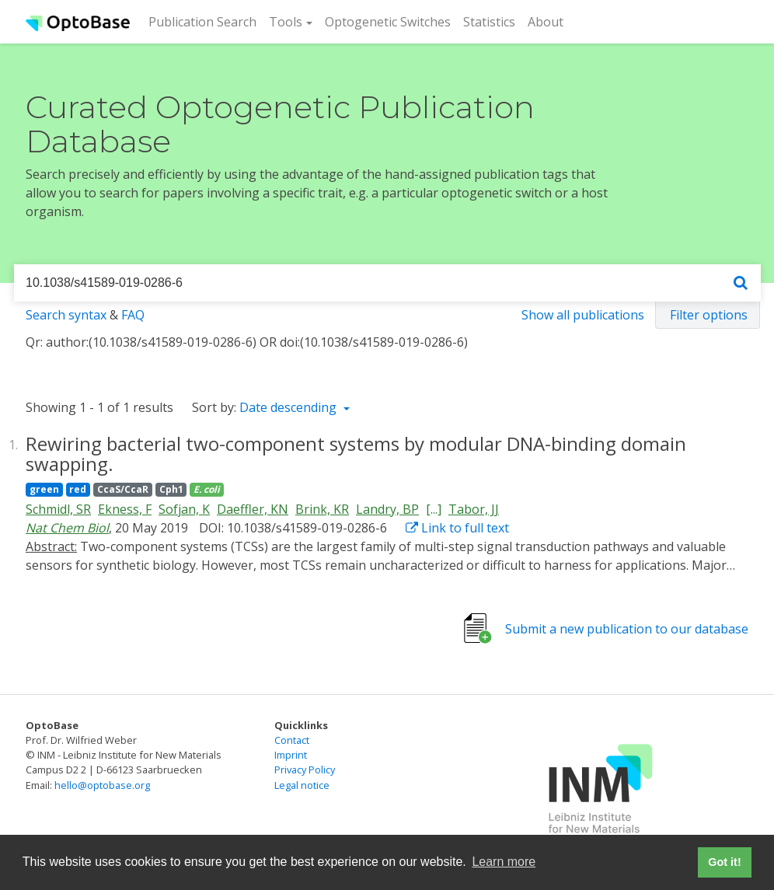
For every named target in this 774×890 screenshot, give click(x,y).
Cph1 (171, 489)
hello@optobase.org (102, 785)
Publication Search (205, 21)
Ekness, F (125, 509)
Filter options (709, 314)
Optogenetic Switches (388, 21)
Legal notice (301, 785)
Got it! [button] (724, 862)
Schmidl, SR (58, 509)
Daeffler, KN (252, 509)
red (77, 489)
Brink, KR (322, 509)
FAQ (133, 314)
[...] (433, 509)
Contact (291, 740)
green (44, 489)
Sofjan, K (184, 509)
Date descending (289, 407)
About (545, 21)
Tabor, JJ (473, 509)
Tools (285, 21)
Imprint (290, 755)
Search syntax (66, 314)
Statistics (489, 21)
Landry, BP (387, 509)
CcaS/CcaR (122, 489)
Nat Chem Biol (67, 527)
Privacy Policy (304, 770)
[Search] (740, 283)
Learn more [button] (503, 861)
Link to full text (457, 527)
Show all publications (582, 314)
